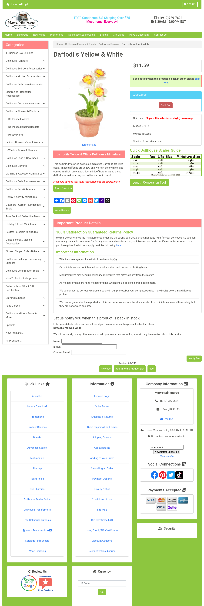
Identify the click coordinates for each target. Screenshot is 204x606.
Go (102, 591)
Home (11, 4)
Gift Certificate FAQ (102, 520)
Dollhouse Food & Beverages (25, 158)
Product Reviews (37, 427)
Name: (57, 341)
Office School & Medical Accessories (25, 241)
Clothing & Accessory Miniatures (25, 173)
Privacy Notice (102, 489)
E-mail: (57, 346)
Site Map (102, 509)
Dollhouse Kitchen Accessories (25, 76)
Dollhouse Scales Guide (81, 34)
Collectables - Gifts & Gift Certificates (20, 288)
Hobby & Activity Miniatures (25, 197)
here (118, 245)
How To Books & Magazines (21, 278)
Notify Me (194, 358)
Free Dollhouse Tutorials (37, 520)
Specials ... (12, 325)
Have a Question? (139, 34)
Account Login (102, 396)
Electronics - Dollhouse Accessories (18, 93)
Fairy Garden (25, 305)
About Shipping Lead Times (102, 427)
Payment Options (102, 478)
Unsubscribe (167, 456)
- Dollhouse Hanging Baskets (22, 126)
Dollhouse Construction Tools (25, 270)
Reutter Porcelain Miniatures (22, 231)
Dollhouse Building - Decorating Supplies (25, 261)
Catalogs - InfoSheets (37, 540)
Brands (104, 34)
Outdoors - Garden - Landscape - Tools (25, 206)
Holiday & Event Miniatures (25, 224)
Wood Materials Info (37, 530)
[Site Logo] (36, 20)
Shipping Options (102, 437)
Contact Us (160, 34)
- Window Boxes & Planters (21, 150)
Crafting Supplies (25, 297)
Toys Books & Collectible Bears (25, 216)
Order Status (102, 406)
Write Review (62, 210)
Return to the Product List (129, 368)
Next (151, 368)
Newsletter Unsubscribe (102, 551)
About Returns (102, 447)
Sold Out (166, 105)
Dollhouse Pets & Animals (25, 189)
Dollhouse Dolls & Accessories (25, 181)
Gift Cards (118, 34)
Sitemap (37, 468)
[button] (190, 4)
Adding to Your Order (102, 458)
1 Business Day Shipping (19, 53)
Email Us (166, 419)
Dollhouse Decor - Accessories (25, 103)
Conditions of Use (102, 499)
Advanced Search (37, 447)
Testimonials (37, 458)
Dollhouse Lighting (25, 165)
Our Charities (37, 489)
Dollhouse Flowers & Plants (80, 44)
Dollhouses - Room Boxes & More (25, 315)
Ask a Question (63, 188)
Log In (24, 4)
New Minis (39, 34)
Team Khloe (37, 478)
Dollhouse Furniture (25, 60)
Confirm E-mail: (62, 352)
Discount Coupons (102, 540)
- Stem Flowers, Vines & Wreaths (24, 142)
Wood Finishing (37, 551)
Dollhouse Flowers (109, 44)
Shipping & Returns (102, 416)
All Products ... (14, 340)
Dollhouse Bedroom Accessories (25, 68)
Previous (106, 368)
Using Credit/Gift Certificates (102, 530)
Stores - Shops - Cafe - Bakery (25, 251)
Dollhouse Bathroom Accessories (24, 84)
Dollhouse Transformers (37, 509)
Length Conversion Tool (149, 182)
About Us (37, 396)
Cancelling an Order (102, 468)
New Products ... (15, 332)
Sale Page (22, 34)
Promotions (56, 34)
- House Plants (14, 134)
